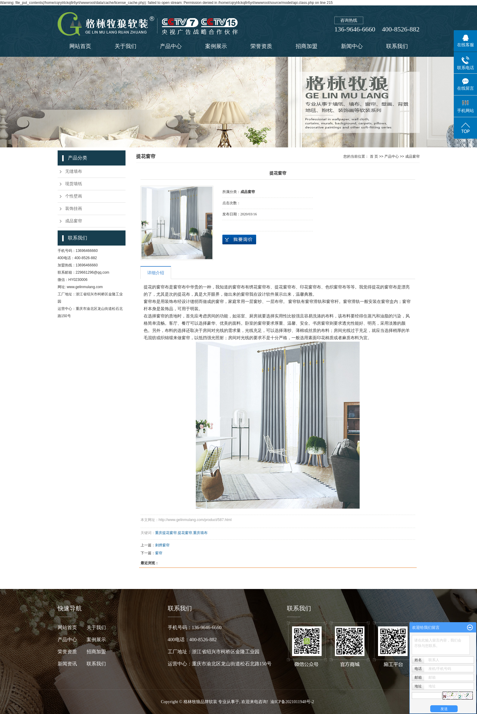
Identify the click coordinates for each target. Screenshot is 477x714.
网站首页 (80, 46)
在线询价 (239, 239)
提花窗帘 (185, 533)
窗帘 (158, 553)
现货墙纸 (73, 184)
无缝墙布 (73, 171)
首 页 (374, 156)
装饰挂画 (73, 208)
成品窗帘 (73, 221)
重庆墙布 (200, 533)
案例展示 (216, 46)
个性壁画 (73, 196)
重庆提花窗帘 (166, 533)
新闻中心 (352, 46)
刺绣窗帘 (162, 545)
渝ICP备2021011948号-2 (292, 702)
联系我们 (397, 46)
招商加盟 (306, 46)
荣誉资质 (261, 46)
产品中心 (171, 46)
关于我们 (125, 46)
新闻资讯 (72, 663)
